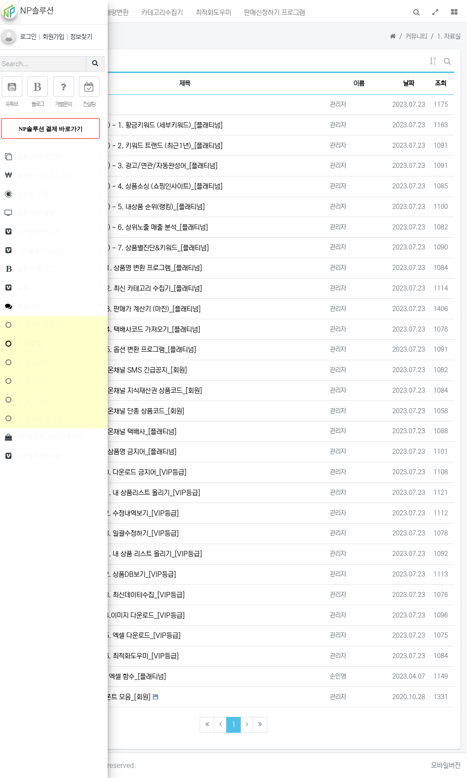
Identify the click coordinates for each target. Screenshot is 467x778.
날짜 (408, 83)
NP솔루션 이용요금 (189, 105)
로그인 (35, 37)
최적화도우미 (313, 14)
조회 (440, 83)
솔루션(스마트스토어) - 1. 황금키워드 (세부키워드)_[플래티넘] (242, 125)
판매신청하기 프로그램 (371, 14)
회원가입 (61, 37)
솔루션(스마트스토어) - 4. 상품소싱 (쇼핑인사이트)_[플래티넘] (242, 186)
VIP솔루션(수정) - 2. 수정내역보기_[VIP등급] (226, 513)
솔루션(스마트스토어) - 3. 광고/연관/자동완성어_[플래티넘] (242, 166)
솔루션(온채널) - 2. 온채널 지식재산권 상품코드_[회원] (237, 390)
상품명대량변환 (215, 14)
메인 (145, 14)
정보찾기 (88, 37)
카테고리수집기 (266, 14)
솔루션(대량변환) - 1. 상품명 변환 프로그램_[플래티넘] (237, 268)
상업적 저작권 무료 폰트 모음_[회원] (212, 697)
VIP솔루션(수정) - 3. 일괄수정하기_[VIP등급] (226, 533)
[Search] (48, 64)
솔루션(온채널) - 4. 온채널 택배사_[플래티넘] (225, 432)
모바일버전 (446, 765)
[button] (126, 11)
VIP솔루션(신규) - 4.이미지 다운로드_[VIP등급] (229, 615)
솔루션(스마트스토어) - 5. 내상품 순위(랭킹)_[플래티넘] (239, 207)
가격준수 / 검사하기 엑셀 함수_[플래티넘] (219, 676)
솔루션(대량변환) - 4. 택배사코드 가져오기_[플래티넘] (236, 329)
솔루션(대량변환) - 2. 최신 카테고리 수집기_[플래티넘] (237, 288)
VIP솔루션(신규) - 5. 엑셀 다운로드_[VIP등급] (227, 635)
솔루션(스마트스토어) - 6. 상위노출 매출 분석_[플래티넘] (240, 227)
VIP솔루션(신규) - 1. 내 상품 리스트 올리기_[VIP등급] (237, 554)
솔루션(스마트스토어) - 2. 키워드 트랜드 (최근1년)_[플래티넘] (242, 146)
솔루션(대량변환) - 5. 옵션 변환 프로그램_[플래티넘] (234, 349)
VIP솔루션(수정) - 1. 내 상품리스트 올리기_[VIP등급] (236, 493)
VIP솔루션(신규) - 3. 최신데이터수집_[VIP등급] (229, 595)
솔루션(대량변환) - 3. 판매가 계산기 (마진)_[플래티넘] (237, 309)
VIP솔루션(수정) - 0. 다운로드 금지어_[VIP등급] (230, 472)
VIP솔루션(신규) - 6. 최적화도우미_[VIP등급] (226, 656)
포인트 (175, 14)
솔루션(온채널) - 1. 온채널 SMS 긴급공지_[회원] (230, 370)
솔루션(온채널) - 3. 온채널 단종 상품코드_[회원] (228, 411)
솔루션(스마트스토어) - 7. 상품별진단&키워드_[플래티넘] (241, 248)
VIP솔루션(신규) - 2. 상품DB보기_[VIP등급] (224, 574)
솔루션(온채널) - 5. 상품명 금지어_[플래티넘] (225, 452)
